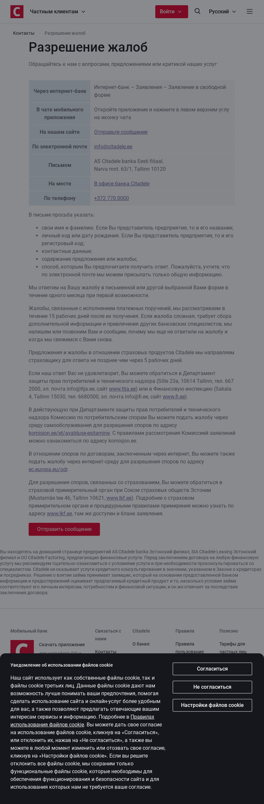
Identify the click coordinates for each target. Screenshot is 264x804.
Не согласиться (212, 688)
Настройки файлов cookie (212, 706)
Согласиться (212, 669)
